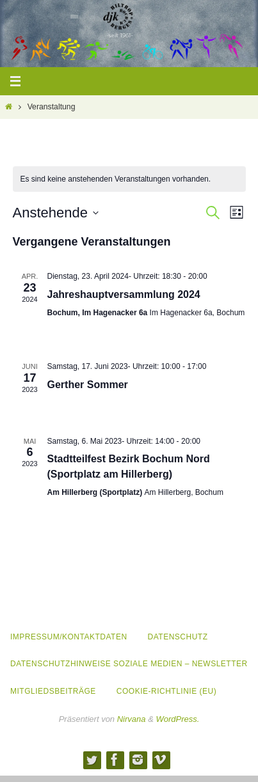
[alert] (129, 179)
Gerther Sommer (87, 384)
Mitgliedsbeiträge (53, 691)
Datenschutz (178, 636)
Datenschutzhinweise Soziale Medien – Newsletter (129, 663)
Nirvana (131, 719)
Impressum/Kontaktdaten (68, 636)
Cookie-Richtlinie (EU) (166, 691)
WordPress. (177, 719)
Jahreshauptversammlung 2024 (123, 294)
